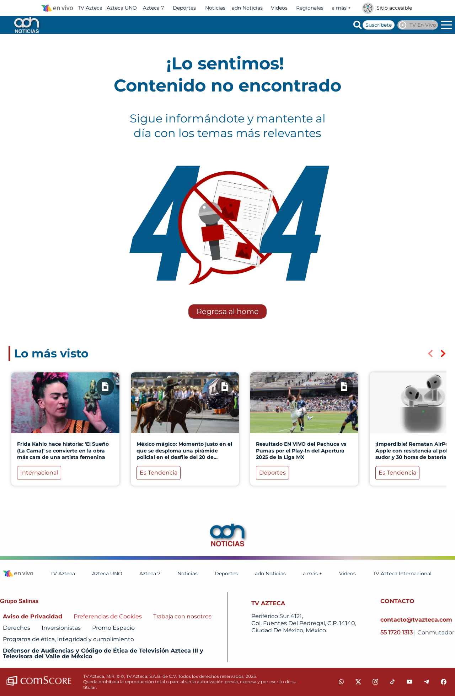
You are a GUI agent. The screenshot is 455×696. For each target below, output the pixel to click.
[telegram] (426, 681)
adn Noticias (247, 8)
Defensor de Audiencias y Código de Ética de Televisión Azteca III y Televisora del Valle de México (103, 653)
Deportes (184, 8)
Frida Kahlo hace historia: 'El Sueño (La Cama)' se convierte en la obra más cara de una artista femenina (63, 450)
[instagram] (375, 681)
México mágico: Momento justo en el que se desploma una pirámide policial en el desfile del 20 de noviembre (184, 454)
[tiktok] (392, 681)
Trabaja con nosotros (182, 616)
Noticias (215, 8)
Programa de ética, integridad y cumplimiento (68, 639)
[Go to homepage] (26, 25)
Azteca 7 (153, 8)
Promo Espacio (113, 627)
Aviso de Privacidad (32, 616)
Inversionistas (61, 627)
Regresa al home (228, 311)
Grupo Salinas (19, 601)
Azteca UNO (122, 8)
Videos (279, 8)
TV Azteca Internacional (402, 573)
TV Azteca (90, 8)
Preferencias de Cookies (108, 616)
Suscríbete (378, 25)
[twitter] (358, 681)
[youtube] (409, 681)
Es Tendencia (158, 472)
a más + (341, 8)
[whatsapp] (341, 681)
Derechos (16, 627)
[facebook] (443, 681)
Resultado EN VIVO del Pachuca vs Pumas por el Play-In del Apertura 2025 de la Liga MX (301, 450)
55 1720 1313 (397, 632)
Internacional (39, 472)
